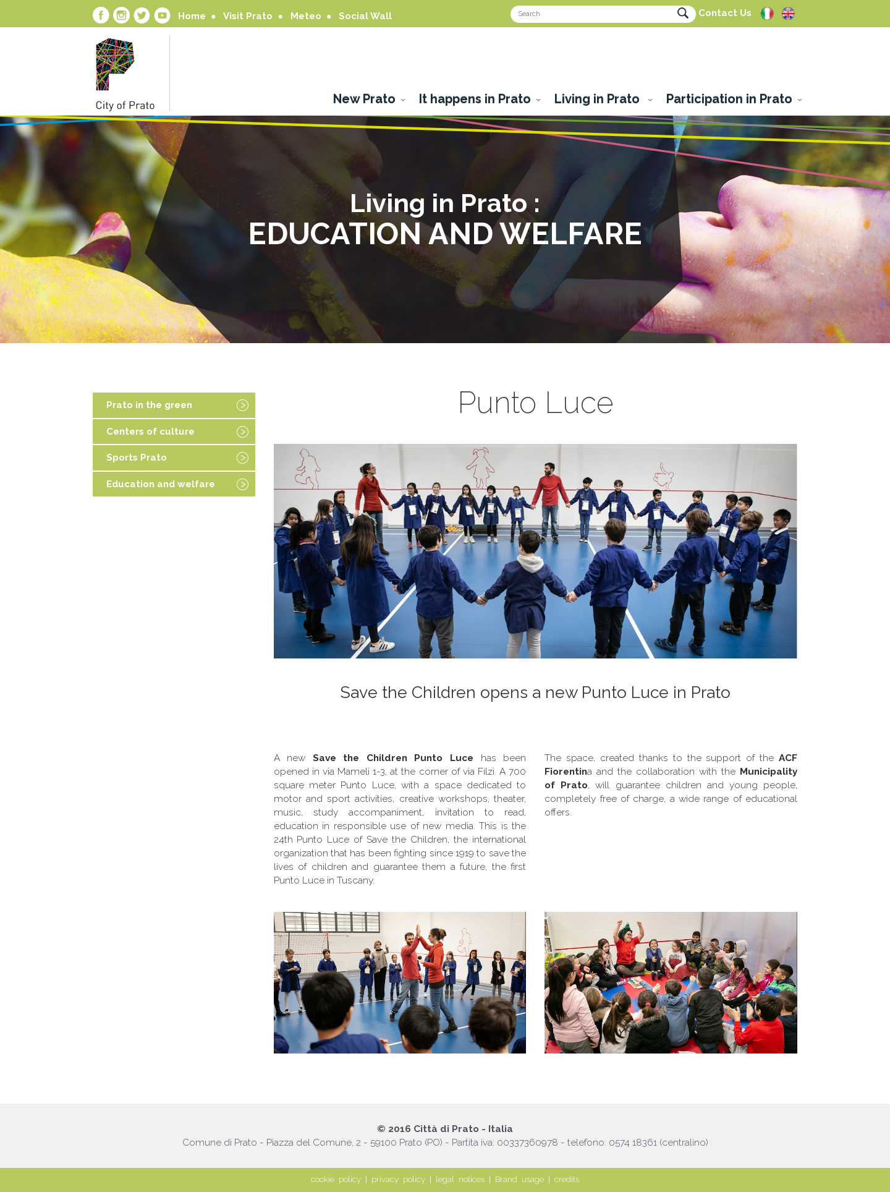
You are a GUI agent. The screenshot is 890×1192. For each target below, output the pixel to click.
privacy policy (398, 1179)
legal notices (460, 1179)
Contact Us (725, 13)
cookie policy (336, 1179)
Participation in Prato (729, 99)
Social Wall (365, 16)
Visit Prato (248, 16)
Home (192, 16)
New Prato (364, 99)
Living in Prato (598, 99)
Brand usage (519, 1179)
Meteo (305, 16)
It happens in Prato (475, 99)
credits (566, 1179)
